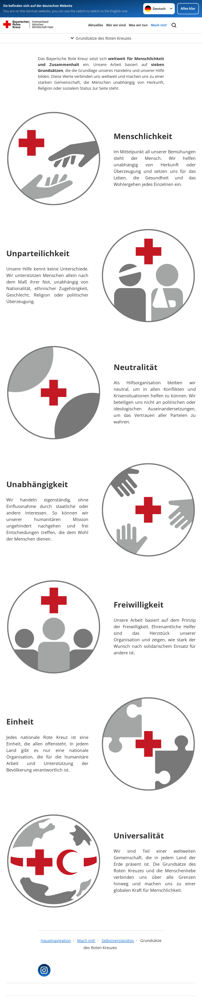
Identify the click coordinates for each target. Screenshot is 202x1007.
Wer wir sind (116, 25)
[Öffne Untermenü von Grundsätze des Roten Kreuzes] (101, 38)
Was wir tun (138, 25)
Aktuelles (95, 25)
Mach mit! (159, 25)
